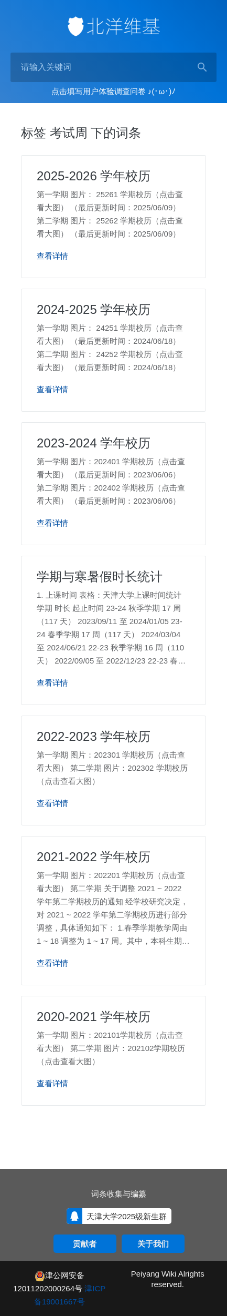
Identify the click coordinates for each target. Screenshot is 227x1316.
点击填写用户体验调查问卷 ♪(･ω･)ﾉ (113, 91)
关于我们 (153, 1243)
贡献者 (84, 1243)
